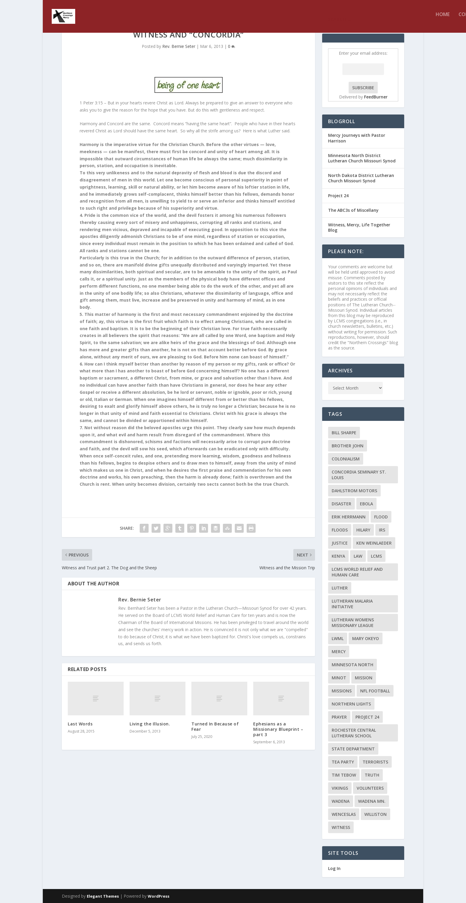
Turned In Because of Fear (215, 726)
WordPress (158, 896)
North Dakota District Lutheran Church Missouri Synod (361, 178)
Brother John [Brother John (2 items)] (347, 446)
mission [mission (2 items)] (363, 678)
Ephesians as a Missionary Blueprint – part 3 (278, 729)
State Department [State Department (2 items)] (353, 749)
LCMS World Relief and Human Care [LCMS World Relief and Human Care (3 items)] (357, 572)
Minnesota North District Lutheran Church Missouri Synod (362, 158)
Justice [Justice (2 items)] (340, 543)
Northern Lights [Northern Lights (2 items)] (351, 704)
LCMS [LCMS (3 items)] (376, 556)
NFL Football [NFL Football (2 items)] (375, 691)
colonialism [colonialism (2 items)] (346, 459)
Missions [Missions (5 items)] (342, 691)
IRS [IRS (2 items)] (382, 530)
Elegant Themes (103, 896)
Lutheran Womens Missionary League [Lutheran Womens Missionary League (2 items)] (353, 622)
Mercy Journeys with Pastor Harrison (356, 137)
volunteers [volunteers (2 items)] (370, 788)
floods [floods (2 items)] (340, 530)
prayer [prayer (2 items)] (339, 717)
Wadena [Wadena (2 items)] (341, 801)
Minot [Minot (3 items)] (339, 678)
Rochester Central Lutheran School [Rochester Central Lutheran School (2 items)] (354, 733)
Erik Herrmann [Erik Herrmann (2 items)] (349, 517)
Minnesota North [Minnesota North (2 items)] (352, 664)
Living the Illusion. (150, 724)
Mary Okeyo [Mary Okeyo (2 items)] (365, 638)
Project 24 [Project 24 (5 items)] (367, 717)
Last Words (80, 724)
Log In (334, 868)
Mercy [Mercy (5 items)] (339, 651)
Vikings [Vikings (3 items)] (340, 788)
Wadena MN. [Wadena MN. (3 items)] (371, 801)
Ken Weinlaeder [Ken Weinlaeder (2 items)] (374, 543)
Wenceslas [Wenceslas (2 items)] (344, 814)
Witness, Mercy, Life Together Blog (359, 227)
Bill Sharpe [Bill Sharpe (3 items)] (344, 432)
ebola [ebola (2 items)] (366, 504)
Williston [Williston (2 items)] (375, 814)
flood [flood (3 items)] (381, 517)
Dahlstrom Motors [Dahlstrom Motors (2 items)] (354, 490)
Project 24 (338, 195)
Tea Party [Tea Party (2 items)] (343, 762)
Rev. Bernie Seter (178, 46)
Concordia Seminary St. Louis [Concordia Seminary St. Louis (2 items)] (359, 474)
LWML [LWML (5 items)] (338, 638)
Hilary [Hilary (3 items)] (363, 530)
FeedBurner (376, 97)
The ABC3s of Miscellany (353, 210)
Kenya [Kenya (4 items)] (338, 556)
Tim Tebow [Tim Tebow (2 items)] (344, 775)
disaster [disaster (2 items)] (341, 504)
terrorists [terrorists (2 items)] (375, 762)
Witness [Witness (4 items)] (341, 827)
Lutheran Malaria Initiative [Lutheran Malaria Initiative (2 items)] (352, 603)
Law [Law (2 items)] (358, 556)
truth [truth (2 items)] (372, 775)
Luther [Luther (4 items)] (340, 588)
